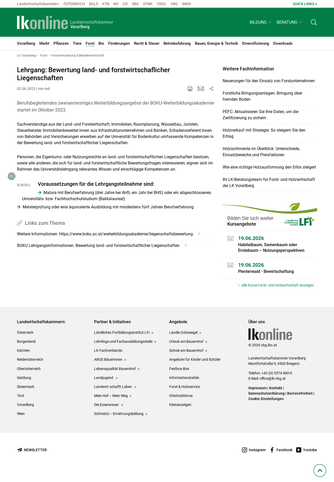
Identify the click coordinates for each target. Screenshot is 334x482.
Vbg (174, 4)
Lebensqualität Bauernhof (115, 379)
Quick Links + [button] (305, 4)
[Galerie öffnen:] (64, 213)
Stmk (147, 4)
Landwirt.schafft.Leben (113, 398)
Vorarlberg (25, 416)
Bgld (93, 4)
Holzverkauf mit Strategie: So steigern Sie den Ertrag (264, 133)
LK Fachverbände (108, 361)
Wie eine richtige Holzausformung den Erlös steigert (269, 167)
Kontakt (275, 399)
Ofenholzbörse (181, 407)
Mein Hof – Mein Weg (111, 407)
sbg (135, 4)
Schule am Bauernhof (186, 361)
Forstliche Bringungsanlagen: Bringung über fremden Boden (262, 96)
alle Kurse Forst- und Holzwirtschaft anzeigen (277, 285)
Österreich (74, 4)
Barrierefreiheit (300, 404)
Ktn (105, 4)
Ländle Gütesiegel (183, 343)
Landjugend (104, 389)
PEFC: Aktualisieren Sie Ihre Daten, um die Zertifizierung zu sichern (260, 114)
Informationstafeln (184, 389)
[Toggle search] (314, 22)
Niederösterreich (30, 370)
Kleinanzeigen (180, 416)
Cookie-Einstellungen (266, 410)
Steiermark (25, 398)
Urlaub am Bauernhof (186, 352)
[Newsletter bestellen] (32, 461)
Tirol (162, 4)
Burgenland (26, 352)
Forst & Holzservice (184, 398)
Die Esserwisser (107, 416)
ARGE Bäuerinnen (108, 370)
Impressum (257, 399)
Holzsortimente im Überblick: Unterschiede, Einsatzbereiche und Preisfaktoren (261, 151)
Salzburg (24, 389)
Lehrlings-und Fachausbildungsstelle (123, 352)
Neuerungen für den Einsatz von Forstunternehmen (269, 80)
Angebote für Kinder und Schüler (195, 370)
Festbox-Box (179, 379)
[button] (261, 22)
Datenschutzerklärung (266, 404)
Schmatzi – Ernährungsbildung (118, 425)
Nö (116, 4)
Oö (125, 4)
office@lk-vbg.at (273, 389)
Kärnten (23, 361)
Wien (186, 4)
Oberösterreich (29, 379)
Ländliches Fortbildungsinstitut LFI (122, 343)
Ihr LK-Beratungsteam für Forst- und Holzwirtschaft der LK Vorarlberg (269, 182)
